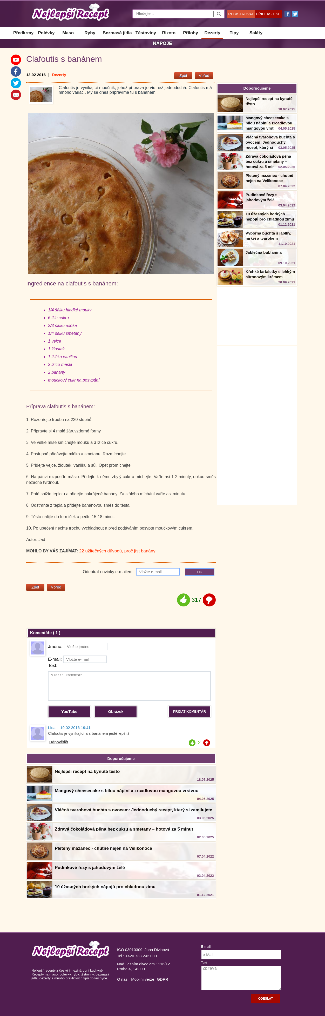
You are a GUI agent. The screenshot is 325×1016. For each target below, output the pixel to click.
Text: (52, 665)
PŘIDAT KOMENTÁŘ (189, 711)
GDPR (162, 979)
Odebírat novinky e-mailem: (131, 572)
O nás (122, 979)
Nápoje (162, 43)
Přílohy (190, 32)
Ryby (90, 32)
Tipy (234, 32)
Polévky (46, 32)
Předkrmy (23, 32)
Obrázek (115, 711)
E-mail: (77, 659)
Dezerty (212, 32)
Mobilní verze (142, 979)
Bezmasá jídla (117, 32)
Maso (68, 32)
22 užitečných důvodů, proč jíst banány (117, 551)
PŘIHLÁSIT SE (268, 14)
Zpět (183, 75)
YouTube (69, 711)
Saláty (255, 32)
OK (199, 572)
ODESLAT (265, 998)
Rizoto (168, 32)
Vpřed (204, 75)
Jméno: (77, 646)
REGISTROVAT (241, 14)
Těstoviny (146, 32)
